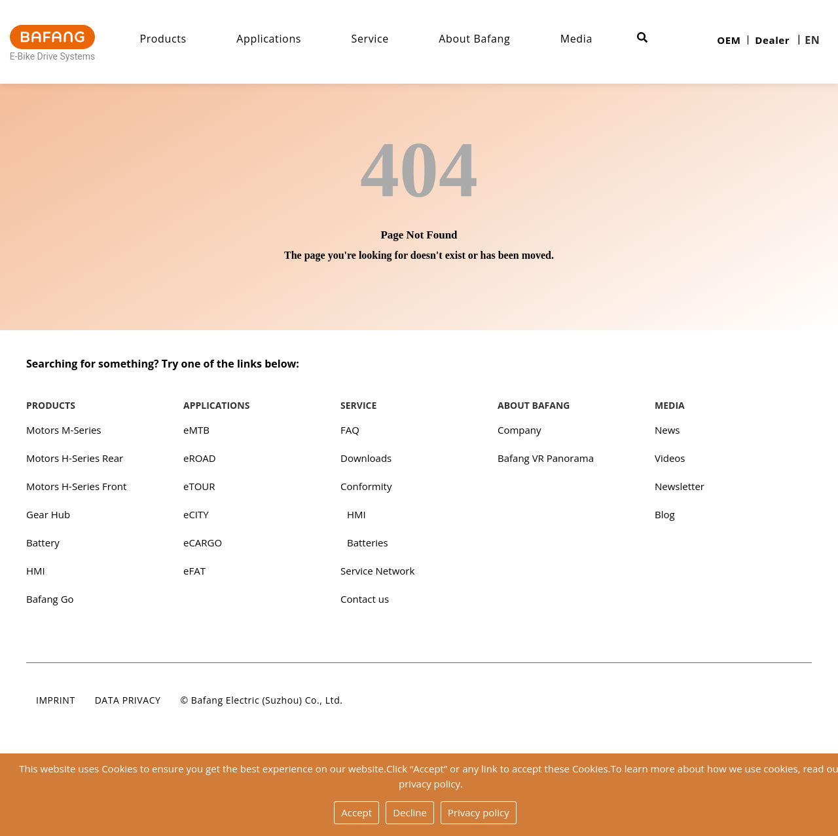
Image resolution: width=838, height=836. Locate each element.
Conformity (366, 486)
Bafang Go (50, 598)
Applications (268, 38)
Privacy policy (478, 812)
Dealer (772, 40)
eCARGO (202, 542)
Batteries (367, 542)
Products (163, 38)
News (667, 429)
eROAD (199, 458)
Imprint (55, 700)
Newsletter (679, 486)
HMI (35, 570)
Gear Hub (48, 514)
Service (370, 38)
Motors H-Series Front (76, 486)
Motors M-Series (63, 429)
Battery (43, 542)
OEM (728, 40)
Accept (356, 812)
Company (519, 429)
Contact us (364, 598)
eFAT (194, 570)
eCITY (196, 514)
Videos (670, 458)
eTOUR (199, 486)
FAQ (349, 429)
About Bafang (474, 38)
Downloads (366, 458)
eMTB (196, 429)
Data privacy (128, 700)
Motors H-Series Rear (74, 458)
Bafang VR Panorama (546, 458)
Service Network (377, 570)
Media (576, 38)
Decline (410, 812)
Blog (665, 514)
